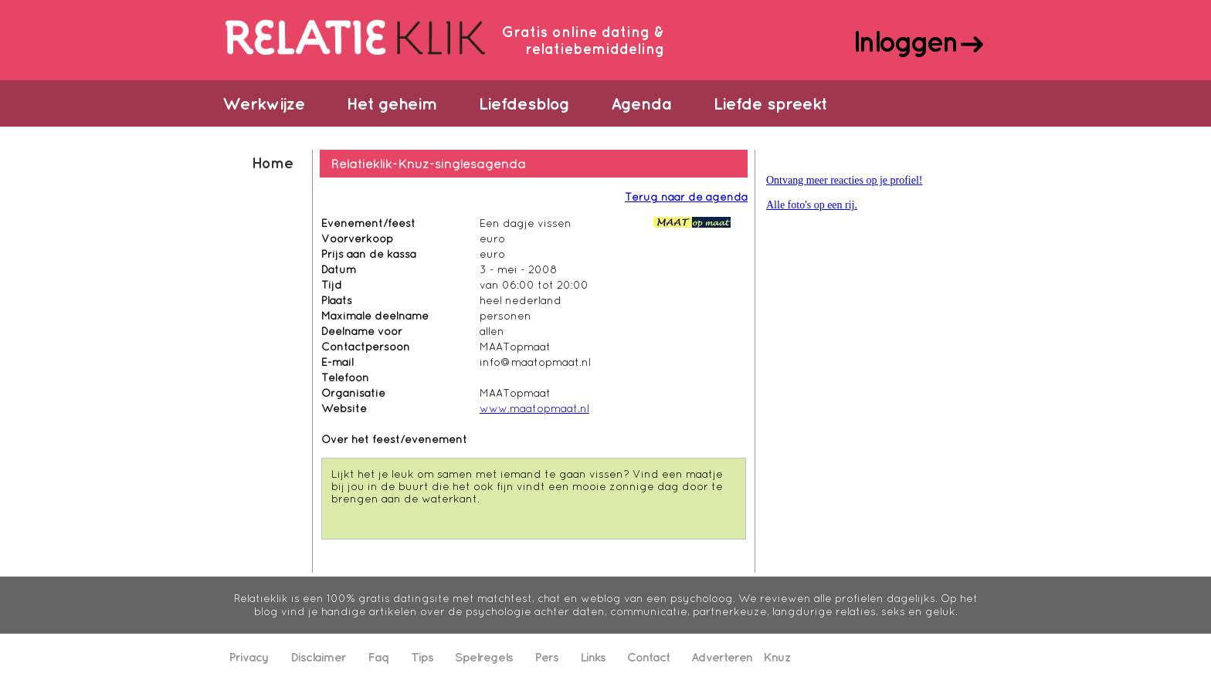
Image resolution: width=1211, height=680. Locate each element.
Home (272, 162)
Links (593, 657)
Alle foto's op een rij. (811, 205)
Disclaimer (318, 657)
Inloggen (905, 41)
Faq (378, 657)
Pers (546, 657)
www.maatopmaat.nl (534, 408)
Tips (422, 657)
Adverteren (721, 657)
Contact (648, 657)
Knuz (777, 657)
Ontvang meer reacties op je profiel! (844, 180)
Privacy (249, 657)
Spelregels (484, 657)
